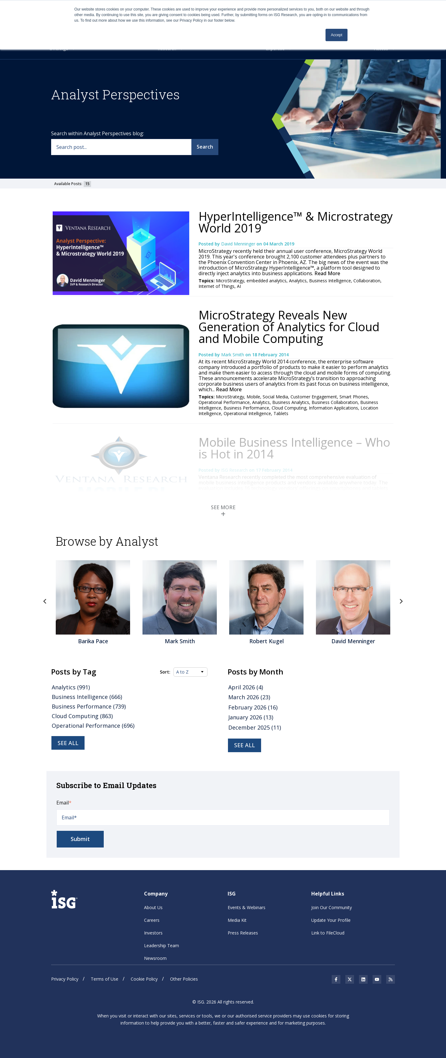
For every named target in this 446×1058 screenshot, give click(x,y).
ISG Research (235, 470)
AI (239, 286)
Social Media (275, 397)
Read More (326, 273)
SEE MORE (223, 510)
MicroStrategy (230, 281)
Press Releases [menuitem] (243, 933)
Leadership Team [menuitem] (161, 945)
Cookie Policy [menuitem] (144, 979)
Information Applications (333, 408)
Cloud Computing (289, 408)
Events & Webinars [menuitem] (246, 907)
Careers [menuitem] (152, 920)
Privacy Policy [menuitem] (64, 979)
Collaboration (366, 281)
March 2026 (249, 697)
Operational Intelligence (247, 413)
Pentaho (350, 512)
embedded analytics (266, 281)
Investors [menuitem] (153, 933)
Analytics (298, 281)
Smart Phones (353, 397)
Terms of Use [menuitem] (104, 979)
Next (401, 601)
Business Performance (246, 408)
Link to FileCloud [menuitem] (327, 933)
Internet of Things (216, 286)
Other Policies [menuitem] (184, 979)
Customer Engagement (314, 397)
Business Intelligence (330, 281)
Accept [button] (336, 35)
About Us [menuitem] (153, 907)
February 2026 (253, 707)
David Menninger (238, 244)
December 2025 (254, 727)
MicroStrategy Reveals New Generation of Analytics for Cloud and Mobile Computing (289, 326)
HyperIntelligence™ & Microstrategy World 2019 (296, 222)
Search (205, 146)
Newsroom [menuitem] (155, 958)
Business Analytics (290, 402)
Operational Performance (224, 402)
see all (244, 745)
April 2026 (245, 687)
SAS (242, 518)
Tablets (280, 413)
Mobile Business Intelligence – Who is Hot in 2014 (294, 448)
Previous (45, 601)
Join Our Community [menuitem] (331, 907)
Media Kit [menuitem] (237, 920)
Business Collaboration (335, 402)
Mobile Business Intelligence (311, 512)
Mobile (253, 397)
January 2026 (250, 717)
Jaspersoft (277, 518)
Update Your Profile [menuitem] (331, 920)
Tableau (256, 518)
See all (68, 743)
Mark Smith (233, 355)
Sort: (165, 672)
